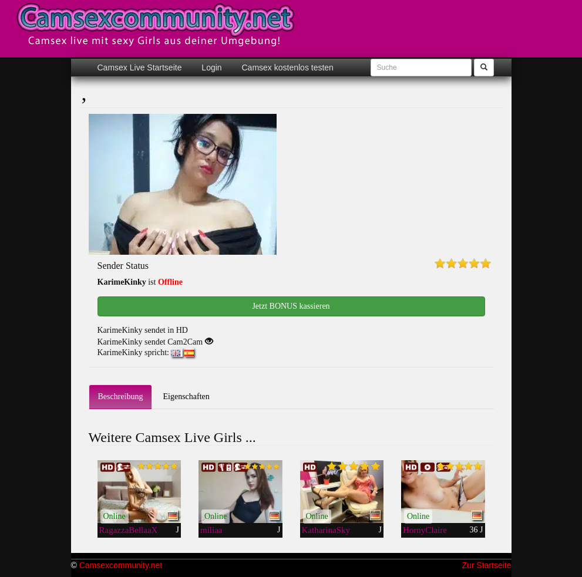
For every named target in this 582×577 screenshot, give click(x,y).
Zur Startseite (486, 565)
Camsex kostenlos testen (287, 67)
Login (210, 67)
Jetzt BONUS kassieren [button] (290, 306)
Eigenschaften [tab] (186, 396)
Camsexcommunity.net (120, 565)
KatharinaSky (326, 530)
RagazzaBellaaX (128, 530)
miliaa (211, 530)
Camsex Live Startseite (139, 67)
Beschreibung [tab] (120, 396)
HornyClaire (425, 530)
